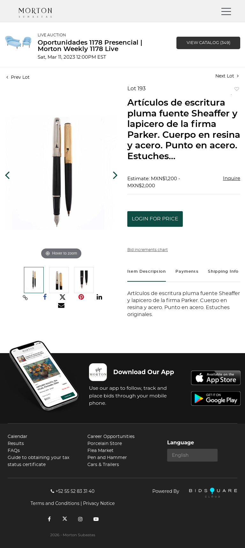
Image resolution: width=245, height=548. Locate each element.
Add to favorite (235, 90)
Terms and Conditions (55, 503)
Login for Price (155, 218)
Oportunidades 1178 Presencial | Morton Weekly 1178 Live (90, 46)
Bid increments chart (147, 250)
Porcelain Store (104, 443)
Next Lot (227, 76)
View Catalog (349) (208, 43)
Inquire (231, 178)
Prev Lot (18, 77)
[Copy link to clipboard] (25, 297)
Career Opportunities (111, 436)
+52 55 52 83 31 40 (72, 491)
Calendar (17, 436)
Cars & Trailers (103, 465)
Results (16, 443)
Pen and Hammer (107, 457)
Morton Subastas (41, 13)
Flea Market (100, 450)
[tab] (146, 272)
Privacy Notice (99, 503)
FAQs (14, 450)
